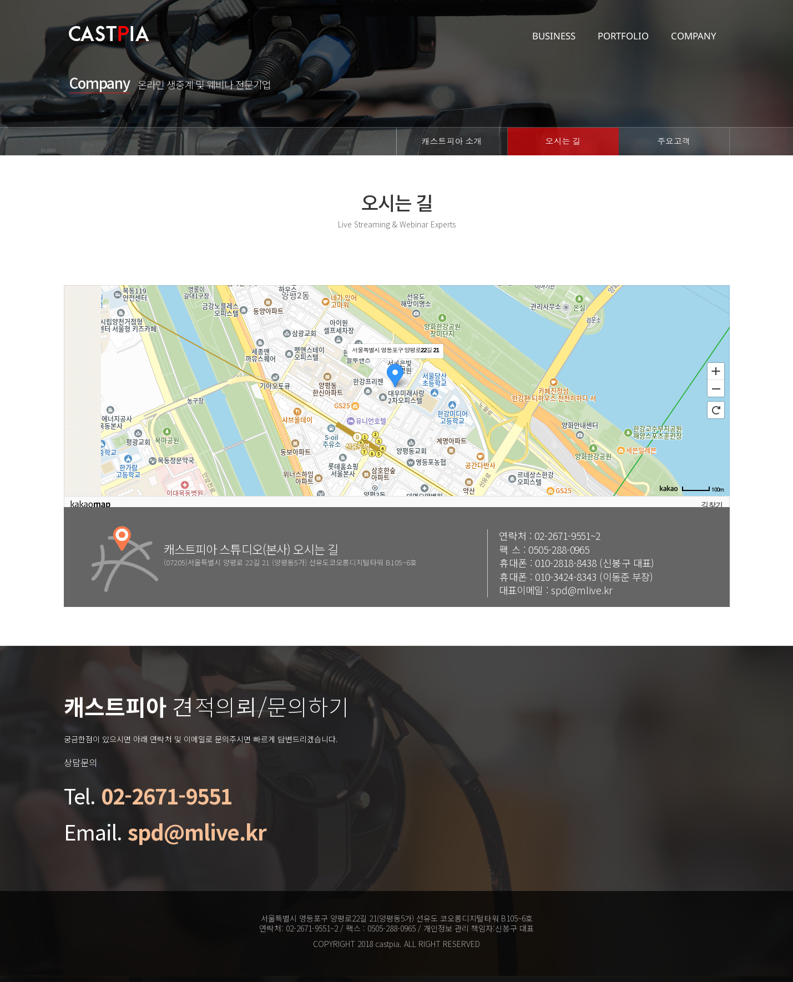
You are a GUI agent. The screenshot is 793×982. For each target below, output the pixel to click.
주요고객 (673, 141)
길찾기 (712, 505)
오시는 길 (562, 141)
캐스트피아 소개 (451, 141)
